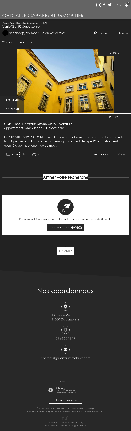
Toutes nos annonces (93, 411)
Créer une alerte (65, 227)
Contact (107, 154)
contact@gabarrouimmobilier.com (65, 359)
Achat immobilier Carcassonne (24, 23)
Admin (80, 411)
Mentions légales (47, 411)
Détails (121, 154)
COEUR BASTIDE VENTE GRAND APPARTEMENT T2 (38, 123)
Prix (31, 42)
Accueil (6, 23)
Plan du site (32, 411)
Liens (73, 411)
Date (20, 42)
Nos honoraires (62, 411)
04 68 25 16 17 (65, 339)
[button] (111, 33)
